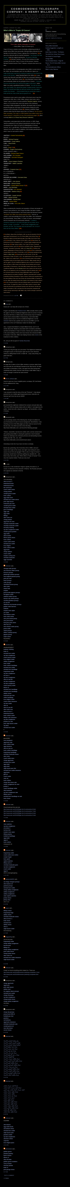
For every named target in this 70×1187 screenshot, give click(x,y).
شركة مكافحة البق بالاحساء (11, 1063)
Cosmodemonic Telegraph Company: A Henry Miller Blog (35, 10)
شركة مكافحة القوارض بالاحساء (12, 1073)
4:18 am (6, 800)
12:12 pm (6, 385)
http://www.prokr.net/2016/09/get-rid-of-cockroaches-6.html (20, 813)
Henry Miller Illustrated (52, 46)
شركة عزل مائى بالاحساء (10, 1053)
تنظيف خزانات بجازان (9, 1093)
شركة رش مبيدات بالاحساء (11, 1067)
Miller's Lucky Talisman (52, 69)
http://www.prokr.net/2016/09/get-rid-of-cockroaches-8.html (20, 809)
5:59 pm (6, 1077)
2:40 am (6, 731)
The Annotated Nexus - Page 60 (54, 61)
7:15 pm (6, 343)
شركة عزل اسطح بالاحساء (10, 1047)
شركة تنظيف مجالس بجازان (11, 1108)
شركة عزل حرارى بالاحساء (11, 1049)
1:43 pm (16, 295)
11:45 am (6, 398)
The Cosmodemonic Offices (53, 67)
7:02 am (6, 374)
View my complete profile (54, 38)
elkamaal (7, 1036)
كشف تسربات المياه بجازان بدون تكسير (14, 1090)
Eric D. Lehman (9, 378)
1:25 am (6, 562)
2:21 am (6, 413)
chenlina (7, 644)
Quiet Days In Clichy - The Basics (55, 52)
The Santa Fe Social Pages (53, 56)
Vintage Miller (49, 58)
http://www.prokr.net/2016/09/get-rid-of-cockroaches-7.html (20, 811)
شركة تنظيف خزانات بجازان (11, 1092)
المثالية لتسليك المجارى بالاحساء (12, 1045)
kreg (6, 304)
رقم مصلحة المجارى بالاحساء (11, 1041)
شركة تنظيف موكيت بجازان (11, 1106)
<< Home (6, 1178)
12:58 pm (6, 473)
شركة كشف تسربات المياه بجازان (12, 1088)
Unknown (8, 566)
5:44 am (6, 640)
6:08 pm (6, 1114)
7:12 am (6, 817)
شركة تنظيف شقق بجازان (10, 1103)
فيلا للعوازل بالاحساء (9, 1057)
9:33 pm (6, 1032)
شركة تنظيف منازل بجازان (10, 1101)
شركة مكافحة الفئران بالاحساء (11, 1071)
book (37, 335)
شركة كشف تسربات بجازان (11, 1085)
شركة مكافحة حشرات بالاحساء (12, 1059)
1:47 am (6, 933)
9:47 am (6, 1171)
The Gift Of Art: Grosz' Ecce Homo (55, 54)
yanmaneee (8, 1149)
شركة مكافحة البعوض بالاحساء (12, 1069)
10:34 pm (6, 1145)
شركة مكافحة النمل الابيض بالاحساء (13, 1061)
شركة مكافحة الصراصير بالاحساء (12, 1065)
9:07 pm (6, 358)
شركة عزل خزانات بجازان (10, 1095)
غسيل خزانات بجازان (9, 1098)
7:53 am (6, 846)
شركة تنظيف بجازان (9, 1100)
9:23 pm (6, 904)
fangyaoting (8, 937)
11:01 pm (6, 875)
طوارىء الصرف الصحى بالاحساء (12, 1043)
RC (46, 30)
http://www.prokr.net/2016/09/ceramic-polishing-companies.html (21, 974)
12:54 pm (6, 460)
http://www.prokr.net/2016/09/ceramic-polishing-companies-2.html (21, 972)
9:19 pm (6, 1005)
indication (6, 320)
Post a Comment (9, 1175)
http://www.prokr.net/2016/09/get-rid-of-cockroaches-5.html (20, 815)
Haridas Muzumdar (24, 340)
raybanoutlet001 (9, 879)
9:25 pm (6, 963)
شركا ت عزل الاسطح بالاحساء (11, 1055)
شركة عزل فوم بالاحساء (10, 1051)
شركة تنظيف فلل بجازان (10, 1110)
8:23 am (6, 976)
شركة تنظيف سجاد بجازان (10, 1111)
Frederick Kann (22, 310)
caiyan (7, 908)
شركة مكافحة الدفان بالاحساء (11, 1075)
